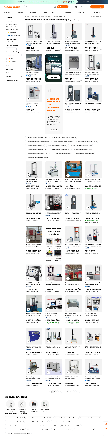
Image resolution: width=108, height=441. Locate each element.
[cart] (81, 7)
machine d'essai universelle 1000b (15, 429)
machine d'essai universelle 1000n (59, 149)
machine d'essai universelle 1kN (35, 145)
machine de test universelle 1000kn (62, 422)
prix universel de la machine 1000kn (39, 429)
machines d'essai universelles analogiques (37, 141)
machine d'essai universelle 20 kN (70, 425)
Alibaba (27, 16)
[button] (55, 7)
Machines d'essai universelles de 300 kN (37, 153)
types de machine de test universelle (63, 141)
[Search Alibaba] (39, 7)
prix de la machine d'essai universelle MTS (39, 418)
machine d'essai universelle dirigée (82, 149)
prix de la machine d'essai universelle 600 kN (18, 433)
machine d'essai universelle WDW (15, 418)
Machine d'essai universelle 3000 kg (86, 141)
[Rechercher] (62, 6)
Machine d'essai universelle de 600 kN (36, 137)
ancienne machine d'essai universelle (89, 418)
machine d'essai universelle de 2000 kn (47, 425)
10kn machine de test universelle (56, 145)
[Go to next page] (78, 391)
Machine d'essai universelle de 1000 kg (37, 157)
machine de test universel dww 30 (84, 429)
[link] (105, 424)
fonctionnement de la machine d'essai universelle (19, 425)
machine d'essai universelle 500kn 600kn (80, 145)
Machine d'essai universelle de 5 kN (84, 153)
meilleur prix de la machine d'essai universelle (63, 137)
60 (74, 391)
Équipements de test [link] (60, 16)
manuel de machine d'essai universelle (37, 422)
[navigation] (14, 204)
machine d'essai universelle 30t (15, 422)
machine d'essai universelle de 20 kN (36, 149)
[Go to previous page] (49, 391)
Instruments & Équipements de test (42, 16)
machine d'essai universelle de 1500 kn (65, 418)
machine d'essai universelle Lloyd (61, 153)
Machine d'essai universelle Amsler (62, 429)
